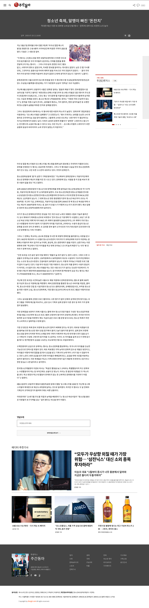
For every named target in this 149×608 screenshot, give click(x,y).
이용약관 (57, 592)
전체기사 (72, 569)
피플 (88, 566)
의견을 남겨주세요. (25, 423)
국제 (88, 559)
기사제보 (123, 555)
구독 (115, 81)
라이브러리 (107, 562)
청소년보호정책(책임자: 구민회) (83, 592)
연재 (105, 555)
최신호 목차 (107, 559)
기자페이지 (107, 566)
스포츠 (71, 566)
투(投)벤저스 (103, 80)
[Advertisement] (48, 145)
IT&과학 (89, 562)
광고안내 (123, 562)
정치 (71, 555)
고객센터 (50, 592)
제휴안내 (43, 592)
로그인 (143, 5)
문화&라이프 (73, 562)
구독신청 (123, 559)
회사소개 (21, 592)
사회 (71, 559)
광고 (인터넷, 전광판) (32, 592)
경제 (88, 555)
